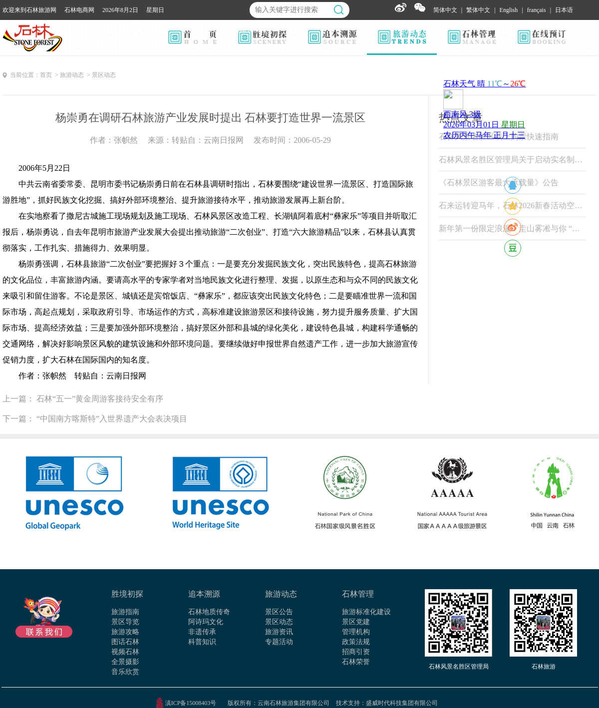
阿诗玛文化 (205, 622)
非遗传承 (202, 632)
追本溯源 (204, 594)
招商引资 (356, 652)
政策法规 (356, 642)
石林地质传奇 (209, 612)
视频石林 (125, 652)
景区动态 (279, 622)
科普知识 (202, 642)
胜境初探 (127, 594)
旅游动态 (281, 594)
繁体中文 (478, 9)
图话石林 (125, 642)
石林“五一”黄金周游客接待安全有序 (99, 398)
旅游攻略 (125, 632)
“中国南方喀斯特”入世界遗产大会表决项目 (111, 418)
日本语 (564, 9)
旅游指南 (125, 612)
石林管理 (358, 594)
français (536, 9)
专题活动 (279, 642)
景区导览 (125, 622)
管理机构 (356, 632)
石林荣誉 (356, 662)
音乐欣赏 (125, 672)
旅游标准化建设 (366, 612)
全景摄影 (125, 662)
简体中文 (445, 9)
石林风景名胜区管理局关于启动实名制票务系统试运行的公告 (512, 159)
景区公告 (279, 612)
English (509, 9)
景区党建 (356, 622)
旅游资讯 (279, 632)
